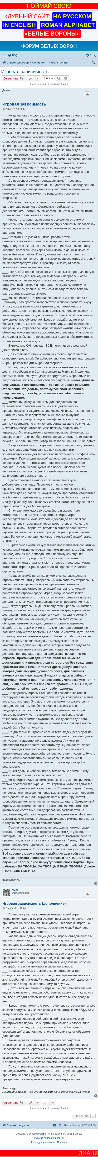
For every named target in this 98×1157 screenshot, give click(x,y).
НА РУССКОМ (72, 16)
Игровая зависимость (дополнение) (34, 903)
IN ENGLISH (19, 25)
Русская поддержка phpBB (49, 1138)
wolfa (15, 890)
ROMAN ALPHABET (68, 25)
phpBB (40, 1133)
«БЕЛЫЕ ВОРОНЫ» (52, 33)
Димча (6, 90)
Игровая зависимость (25, 71)
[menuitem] (12, 55)
